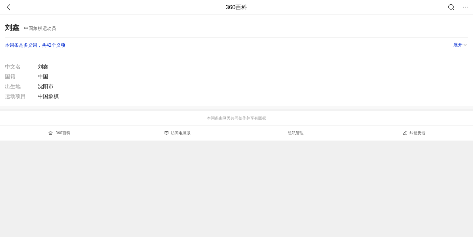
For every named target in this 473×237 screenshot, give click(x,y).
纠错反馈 (414, 132)
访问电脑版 (178, 133)
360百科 (236, 7)
